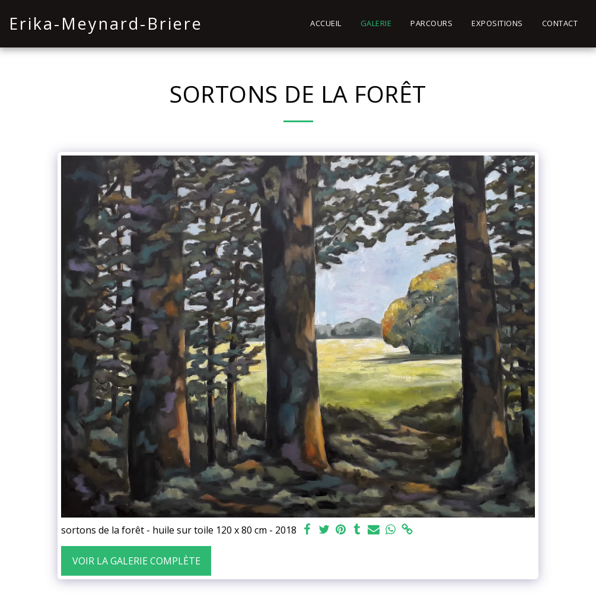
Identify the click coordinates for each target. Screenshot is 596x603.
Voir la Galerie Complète (136, 560)
